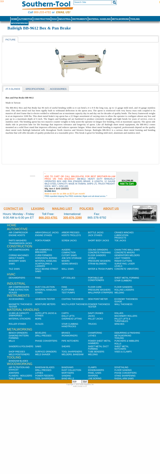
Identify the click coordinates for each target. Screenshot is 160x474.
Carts (65, 313)
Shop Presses (17, 351)
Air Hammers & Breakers (43, 251)
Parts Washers (17, 240)
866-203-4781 (42, 12)
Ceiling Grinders (98, 250)
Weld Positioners (19, 354)
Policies (86, 208)
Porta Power (42, 240)
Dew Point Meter (98, 299)
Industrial (64, 19)
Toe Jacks (120, 240)
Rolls (117, 343)
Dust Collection (45, 287)
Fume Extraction (19, 290)
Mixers (66, 261)
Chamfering (95, 333)
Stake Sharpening (124, 376)
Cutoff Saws (69, 255)
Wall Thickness (123, 304)
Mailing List (62, 208)
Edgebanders (96, 370)
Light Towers (122, 258)
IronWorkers (70, 335)
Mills (12, 341)
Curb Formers (43, 255)
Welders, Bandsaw (72, 354)
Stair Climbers (123, 280)
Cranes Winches (124, 232)
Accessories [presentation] (58, 89)
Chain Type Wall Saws (127, 250)
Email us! (63, 12)
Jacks (91, 316)
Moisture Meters (45, 304)
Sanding (66, 376)
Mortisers (68, 373)
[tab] (10, 39)
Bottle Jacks (95, 232)
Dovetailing (121, 367)
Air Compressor (18, 232)
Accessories (16, 299)
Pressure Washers (99, 261)
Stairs (38, 292)
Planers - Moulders (20, 376)
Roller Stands (17, 324)
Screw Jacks (69, 240)
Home (14, 19)
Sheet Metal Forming (126, 278)
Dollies (118, 313)
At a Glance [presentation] (12, 89)
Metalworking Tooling (122, 336)
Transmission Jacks (20, 243)
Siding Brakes (70, 264)
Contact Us (13, 208)
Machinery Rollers (125, 316)
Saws (12, 264)
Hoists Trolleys (71, 235)
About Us (111, 208)
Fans (38, 278)
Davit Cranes (95, 313)
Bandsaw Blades (18, 361)
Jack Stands (95, 235)
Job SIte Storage (72, 258)
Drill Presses (43, 335)
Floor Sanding (123, 370)
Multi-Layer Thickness (74, 304)
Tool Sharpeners (72, 351)
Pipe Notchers (70, 341)
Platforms (68, 290)
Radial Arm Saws (124, 378)
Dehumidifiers (17, 278)
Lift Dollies (68, 278)
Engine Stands (43, 235)
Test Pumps (68, 292)
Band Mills (68, 378)
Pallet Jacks (95, 319)
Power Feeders (44, 376)
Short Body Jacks (98, 240)
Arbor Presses (70, 232)
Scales (13, 292)
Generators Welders (127, 255)
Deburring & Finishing (127, 333)
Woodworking (19, 23)
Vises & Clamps (123, 351)
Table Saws (15, 378)
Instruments (79, 19)
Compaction (68, 252)
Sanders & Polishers (21, 346)
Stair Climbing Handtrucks (70, 325)
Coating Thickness (72, 299)
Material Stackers (20, 319)
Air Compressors (19, 250)
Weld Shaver (42, 354)
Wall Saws (68, 269)
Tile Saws (14, 269)
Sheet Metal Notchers (121, 347)
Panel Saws (94, 373)
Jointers (14, 373)
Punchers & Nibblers (126, 341)
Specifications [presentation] (35, 89)
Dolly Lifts (68, 316)
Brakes (66, 333)
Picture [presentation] (10, 39)
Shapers (93, 376)
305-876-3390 (72, 217)
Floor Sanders (97, 255)
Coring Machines (19, 255)
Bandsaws (67, 367)
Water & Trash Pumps (100, 269)
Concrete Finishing (99, 252)
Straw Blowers (97, 264)
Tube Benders (96, 351)
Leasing (38, 208)
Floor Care (95, 287)
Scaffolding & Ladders (43, 265)
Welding (119, 292)
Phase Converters (46, 341)
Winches (119, 324)
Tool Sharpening (45, 378)
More (38, 319)
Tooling (135, 19)
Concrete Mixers (124, 252)
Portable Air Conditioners (96, 279)
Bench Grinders (18, 333)
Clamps (92, 367)
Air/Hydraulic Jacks (47, 232)
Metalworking (120, 19)
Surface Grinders (46, 351)
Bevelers (40, 333)
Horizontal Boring (46, 258)
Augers (66, 250)
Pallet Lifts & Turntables (122, 320)
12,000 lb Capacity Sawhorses (19, 314)
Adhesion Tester (45, 299)
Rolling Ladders (124, 290)
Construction (42, 19)
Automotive (25, 19)
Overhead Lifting (72, 319)
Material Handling (100, 19)
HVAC (54, 19)
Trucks (92, 324)
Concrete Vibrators (126, 269)
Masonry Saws (17, 261)
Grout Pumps (16, 258)
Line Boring (94, 378)
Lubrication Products (121, 236)
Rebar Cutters (123, 261)
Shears (66, 346)
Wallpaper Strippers (100, 292)
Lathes (92, 335)
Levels (92, 258)
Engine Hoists (17, 235)
